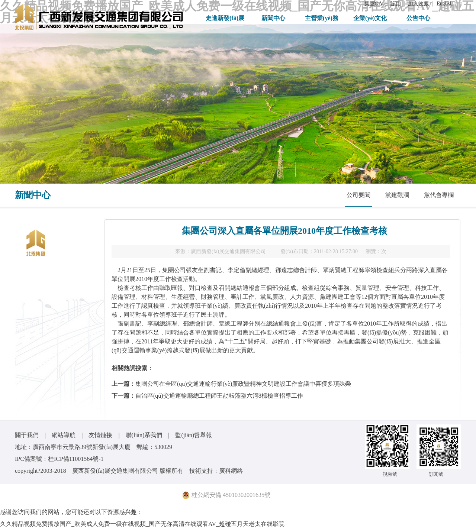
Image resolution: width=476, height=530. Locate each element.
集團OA (373, 3)
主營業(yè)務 (321, 18)
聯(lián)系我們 (144, 435)
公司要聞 (358, 195)
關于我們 (27, 435)
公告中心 (418, 18)
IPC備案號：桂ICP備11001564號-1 (59, 459)
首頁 (395, 3)
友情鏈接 (100, 435)
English (445, 3)
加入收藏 (418, 3)
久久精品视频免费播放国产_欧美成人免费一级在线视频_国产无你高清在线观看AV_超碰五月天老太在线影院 (142, 524)
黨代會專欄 (439, 195)
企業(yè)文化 (370, 18)
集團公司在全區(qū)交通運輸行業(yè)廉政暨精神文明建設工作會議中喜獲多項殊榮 (243, 384)
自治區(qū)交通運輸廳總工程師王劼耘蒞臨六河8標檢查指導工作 (219, 395)
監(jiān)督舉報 (193, 435)
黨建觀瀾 (397, 195)
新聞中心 (273, 18)
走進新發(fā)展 (225, 18)
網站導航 (63, 435)
